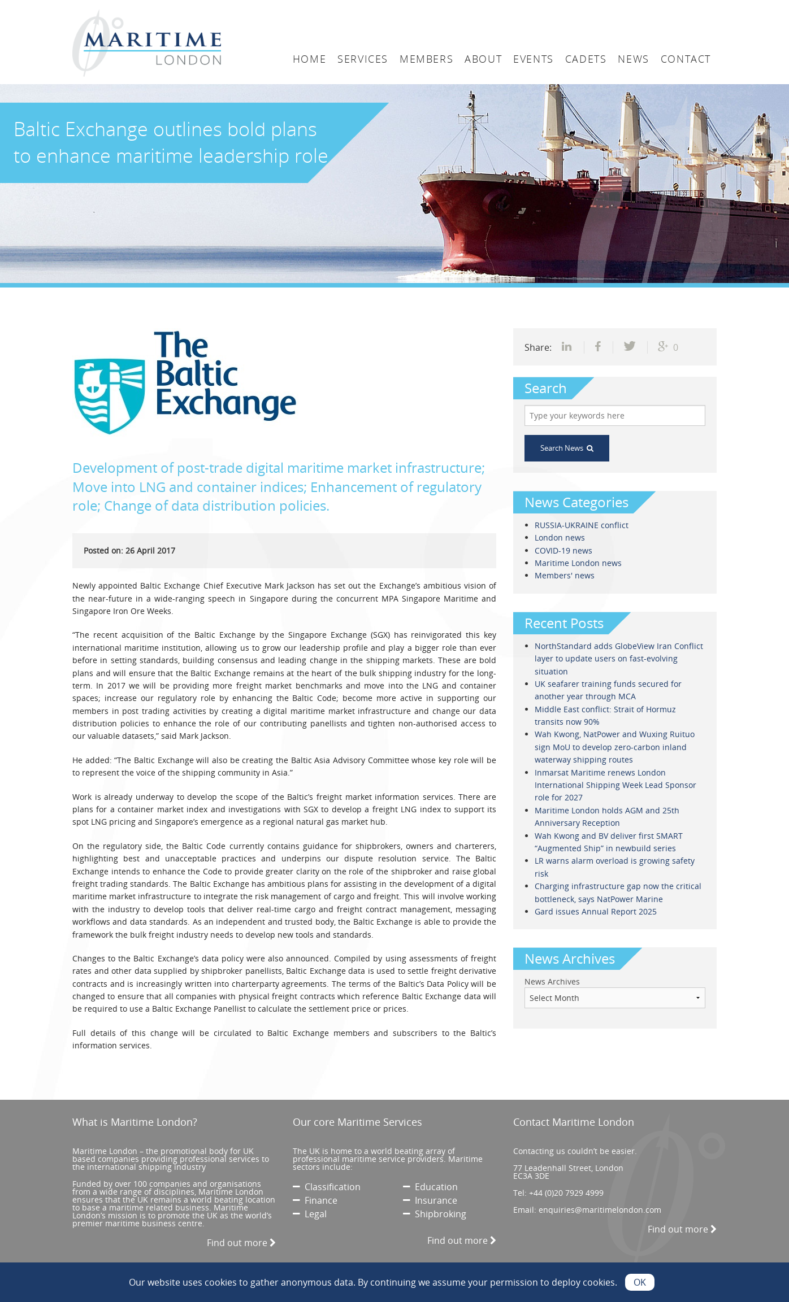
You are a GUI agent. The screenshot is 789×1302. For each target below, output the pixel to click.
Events (533, 59)
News (633, 59)
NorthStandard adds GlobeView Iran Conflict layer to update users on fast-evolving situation (619, 659)
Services (362, 59)
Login (575, 9)
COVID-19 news (563, 550)
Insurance (430, 1200)
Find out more (241, 1242)
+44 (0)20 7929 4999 (566, 1192)
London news (560, 537)
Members (426, 59)
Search (626, 9)
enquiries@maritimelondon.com (600, 1209)
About (483, 59)
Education (430, 1187)
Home (309, 59)
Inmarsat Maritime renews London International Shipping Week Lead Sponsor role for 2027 (615, 785)
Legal (310, 1214)
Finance (315, 1200)
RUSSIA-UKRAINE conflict (581, 525)
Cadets (586, 59)
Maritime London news (578, 563)
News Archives (552, 981)
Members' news (565, 575)
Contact (686, 59)
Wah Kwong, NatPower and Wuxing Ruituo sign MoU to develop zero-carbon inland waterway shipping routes (615, 747)
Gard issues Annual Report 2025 (596, 911)
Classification (327, 1187)
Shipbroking (434, 1214)
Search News (566, 448)
